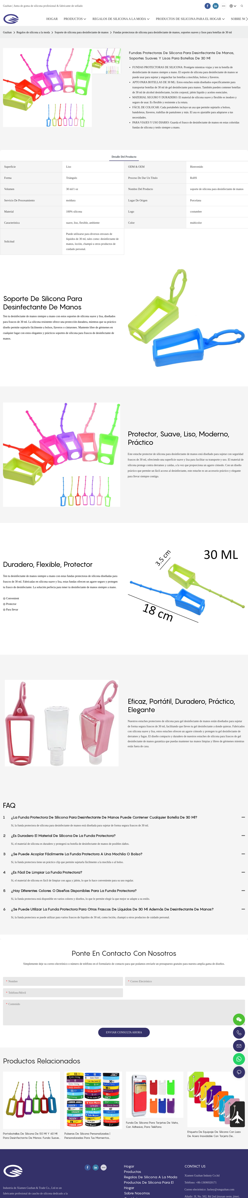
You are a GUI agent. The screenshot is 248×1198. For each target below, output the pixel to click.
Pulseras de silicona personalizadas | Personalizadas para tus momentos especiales (87, 1136)
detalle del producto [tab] (124, 156)
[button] (247, 19)
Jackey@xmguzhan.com (220, 1189)
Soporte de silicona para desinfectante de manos (81, 32)
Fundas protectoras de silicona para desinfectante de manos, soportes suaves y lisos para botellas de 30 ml (172, 32)
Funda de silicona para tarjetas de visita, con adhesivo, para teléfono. (152, 1124)
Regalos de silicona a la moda (33, 32)
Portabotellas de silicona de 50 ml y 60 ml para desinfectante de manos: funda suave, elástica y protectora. (31, 1136)
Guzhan (7, 32)
